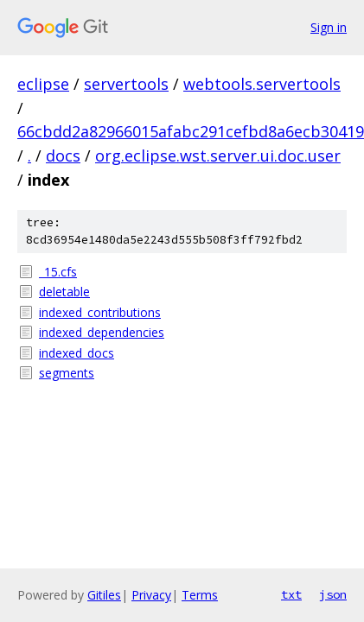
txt (291, 594)
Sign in (328, 27)
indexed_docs (76, 353)
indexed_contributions (100, 312)
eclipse (43, 83)
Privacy (151, 595)
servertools (126, 83)
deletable (64, 291)
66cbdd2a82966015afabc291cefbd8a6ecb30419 (190, 131)
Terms (200, 595)
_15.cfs (58, 271)
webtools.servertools (262, 83)
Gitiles (104, 595)
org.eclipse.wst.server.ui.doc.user (218, 155)
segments (66, 373)
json (333, 594)
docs (63, 155)
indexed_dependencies (101, 332)
